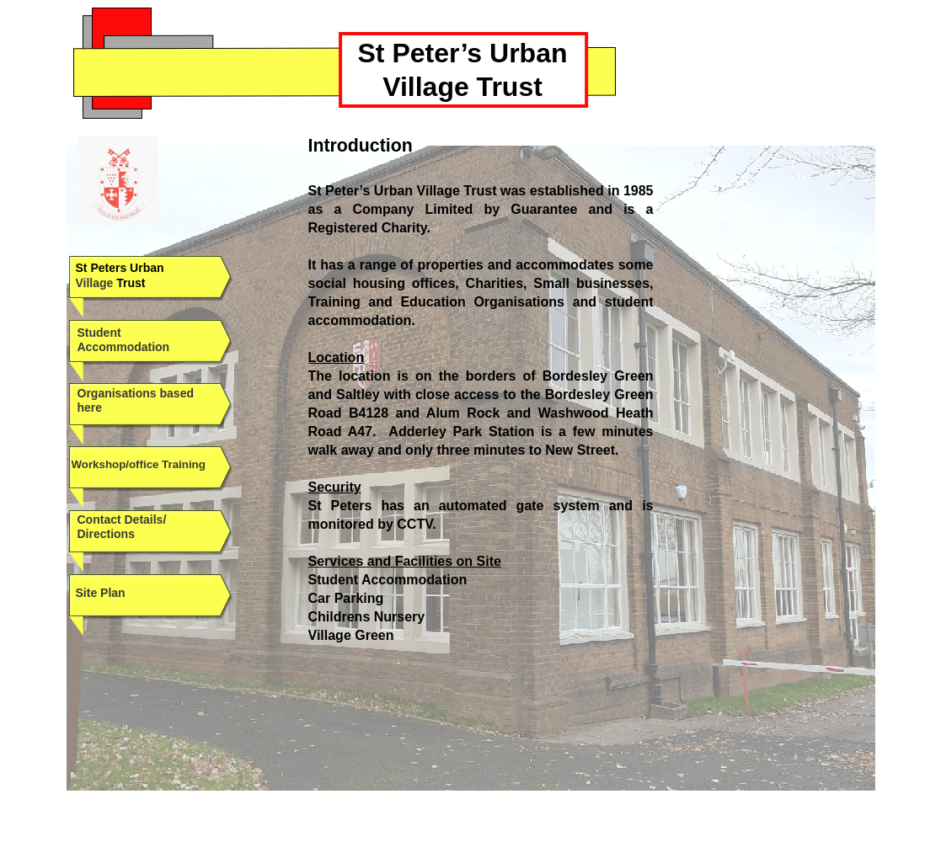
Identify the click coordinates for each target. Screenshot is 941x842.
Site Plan (101, 593)
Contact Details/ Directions (122, 527)
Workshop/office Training (139, 464)
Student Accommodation (124, 340)
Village (95, 283)
